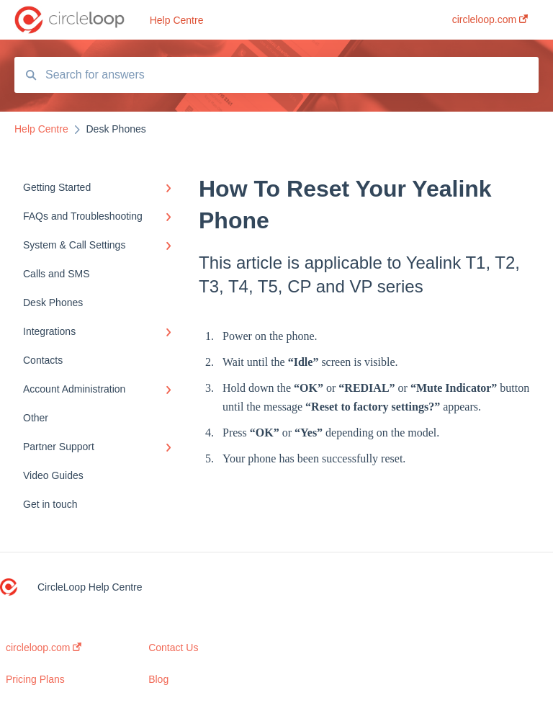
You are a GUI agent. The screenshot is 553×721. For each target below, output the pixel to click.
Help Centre (177, 20)
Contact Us (173, 647)
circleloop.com (43, 647)
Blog (158, 679)
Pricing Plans (35, 679)
